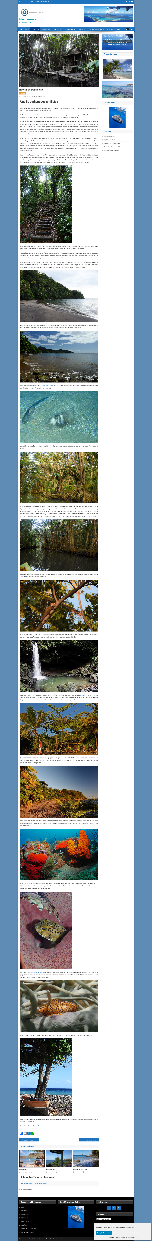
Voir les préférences (140, 1233)
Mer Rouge (57, 29)
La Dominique (50, 1169)
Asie (26, 29)
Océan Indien (69, 29)
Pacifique (80, 29)
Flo (32, 96)
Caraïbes (34, 29)
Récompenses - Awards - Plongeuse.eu (36, 1183)
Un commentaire (40, 96)
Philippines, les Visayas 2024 (112, 147)
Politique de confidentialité (128, 1237)
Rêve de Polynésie (27, 1140)
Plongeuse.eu (28, 19)
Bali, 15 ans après (109, 136)
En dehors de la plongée (95, 29)
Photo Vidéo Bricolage (113, 29)
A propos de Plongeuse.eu (42, 1)
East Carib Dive (83, 695)
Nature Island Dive (36, 972)
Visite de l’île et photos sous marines (43, 1126)
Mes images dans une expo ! (112, 143)
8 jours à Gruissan (109, 140)
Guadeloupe (23, 1169)
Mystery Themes (62, 1239)
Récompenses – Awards (111, 150)
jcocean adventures (47, 385)
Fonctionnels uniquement (122, 1233)
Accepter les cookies (104, 1233)
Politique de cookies (114, 1237)
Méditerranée (46, 29)
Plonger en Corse (91, 1140)
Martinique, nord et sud (80, 1169)
